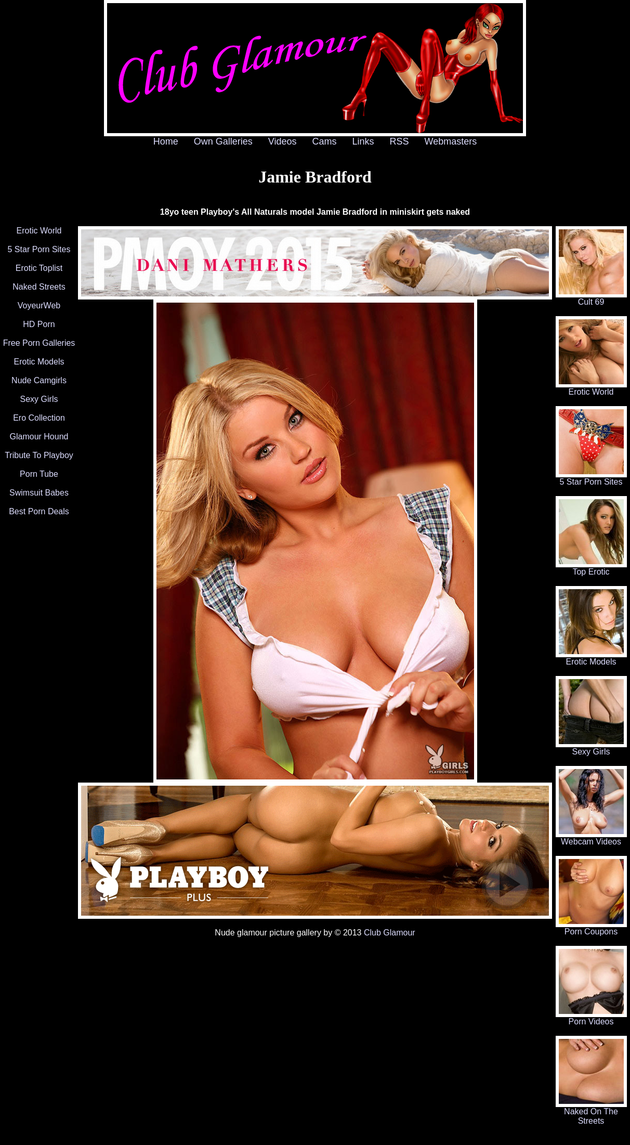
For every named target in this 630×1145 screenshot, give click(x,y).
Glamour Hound (39, 436)
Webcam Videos (591, 838)
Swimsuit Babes (39, 492)
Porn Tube (39, 474)
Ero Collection (39, 417)
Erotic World (39, 230)
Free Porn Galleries (39, 343)
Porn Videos (591, 1018)
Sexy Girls (39, 399)
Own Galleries (223, 141)
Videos (282, 141)
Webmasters (451, 141)
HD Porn (39, 324)
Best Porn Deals (39, 511)
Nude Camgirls (39, 380)
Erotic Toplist (39, 268)
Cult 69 (591, 298)
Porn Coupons (591, 928)
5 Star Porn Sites (39, 249)
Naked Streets (38, 286)
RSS (399, 141)
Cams (324, 141)
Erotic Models (39, 361)
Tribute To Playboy (39, 455)
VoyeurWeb (39, 305)
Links (363, 141)
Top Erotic (591, 568)
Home (165, 141)
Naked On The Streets (591, 1112)
